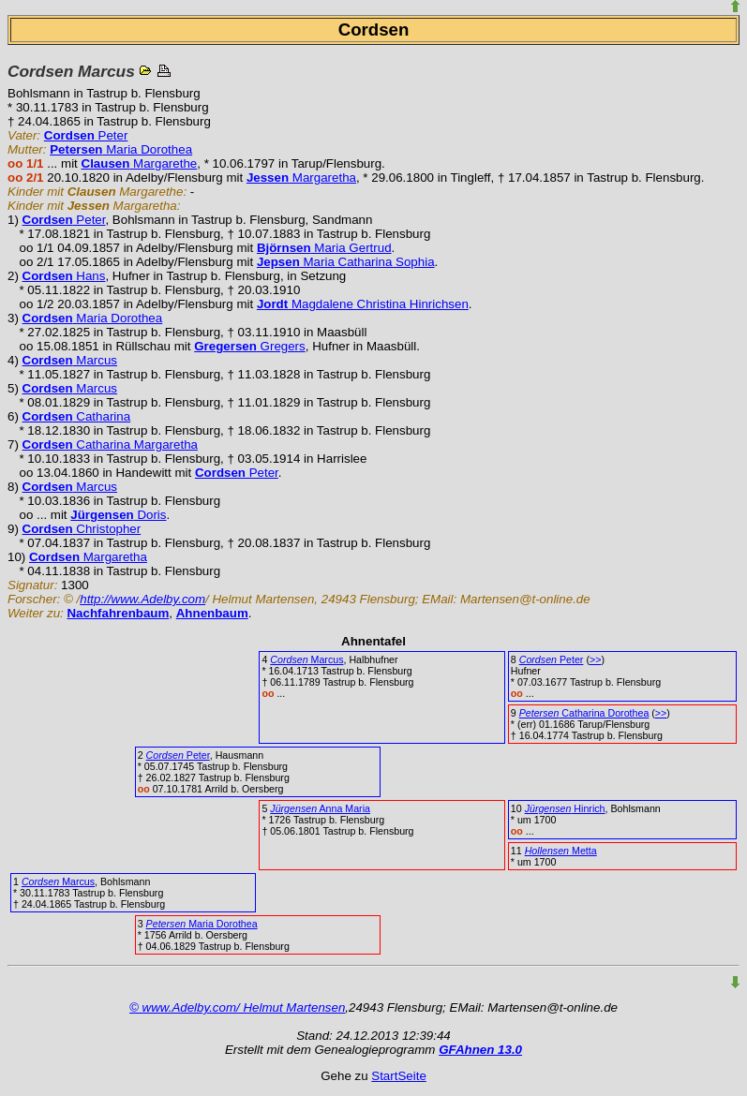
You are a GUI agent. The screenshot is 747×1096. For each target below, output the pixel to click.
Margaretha (301, 177)
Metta (561, 850)
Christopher (82, 529)
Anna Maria (320, 808)
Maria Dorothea (121, 149)
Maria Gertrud (324, 248)
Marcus (69, 360)
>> (595, 659)
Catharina (76, 416)
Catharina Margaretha (110, 444)
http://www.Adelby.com (142, 599)
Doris (118, 515)
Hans (64, 276)
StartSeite (398, 1076)
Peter (86, 135)
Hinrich (565, 808)
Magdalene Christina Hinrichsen (363, 304)
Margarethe (140, 163)
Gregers (250, 346)
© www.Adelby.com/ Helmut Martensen (237, 1007)
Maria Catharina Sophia (346, 262)
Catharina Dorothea (584, 712)
